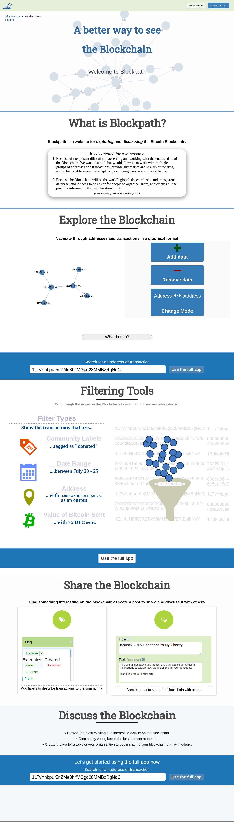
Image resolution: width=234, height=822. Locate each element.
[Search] (186, 369)
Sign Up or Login (218, 5)
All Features (13, 16)
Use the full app (117, 558)
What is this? (117, 336)
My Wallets (196, 5)
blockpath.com (8, 6)
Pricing (9, 19)
